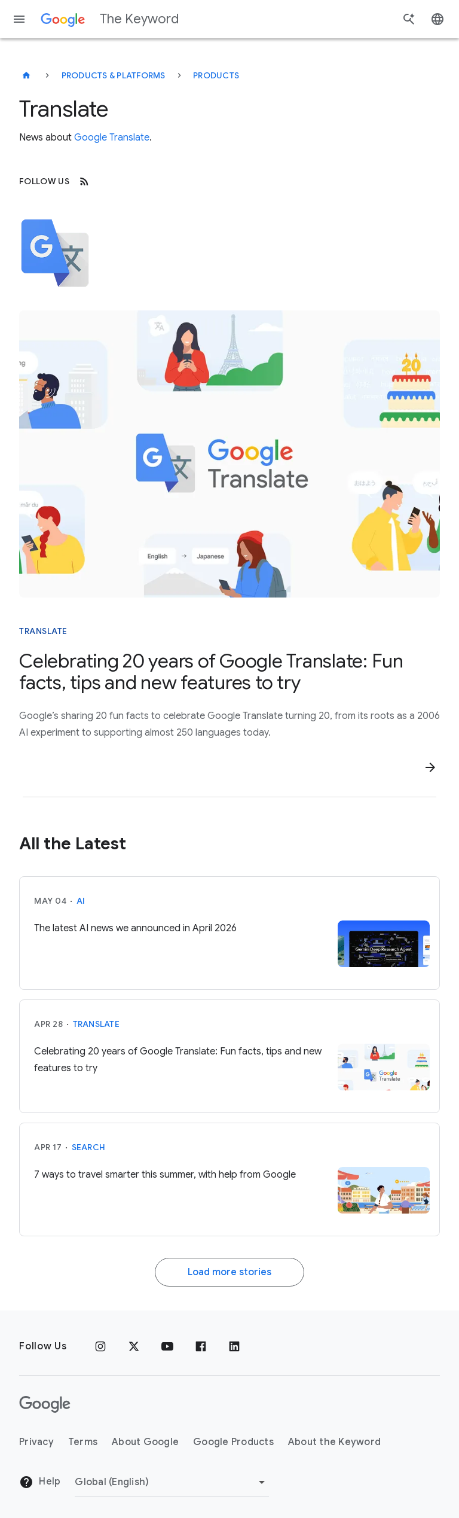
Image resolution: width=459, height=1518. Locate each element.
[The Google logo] (45, 1404)
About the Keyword (334, 1442)
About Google (145, 1442)
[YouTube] (167, 1346)
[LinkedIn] (234, 1346)
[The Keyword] (26, 75)
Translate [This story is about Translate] (43, 631)
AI (80, 900)
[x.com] (134, 1346)
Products (216, 75)
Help (39, 1482)
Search (89, 1147)
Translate (96, 1024)
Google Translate (111, 138)
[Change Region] (172, 1482)
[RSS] (84, 181)
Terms (82, 1442)
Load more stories (229, 1272)
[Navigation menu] (19, 19)
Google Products (233, 1442)
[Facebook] (200, 1346)
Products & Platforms (114, 75)
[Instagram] (100, 1346)
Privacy (36, 1442)
